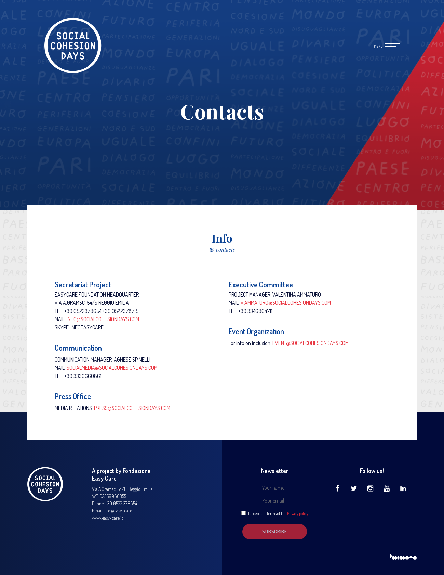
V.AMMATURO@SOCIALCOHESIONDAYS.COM (286, 302)
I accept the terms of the (278, 513)
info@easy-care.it (119, 510)
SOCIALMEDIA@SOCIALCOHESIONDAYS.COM (112, 367)
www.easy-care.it (107, 518)
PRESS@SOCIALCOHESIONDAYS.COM (132, 408)
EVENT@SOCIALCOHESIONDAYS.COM (310, 343)
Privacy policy (297, 513)
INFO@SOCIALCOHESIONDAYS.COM (103, 319)
